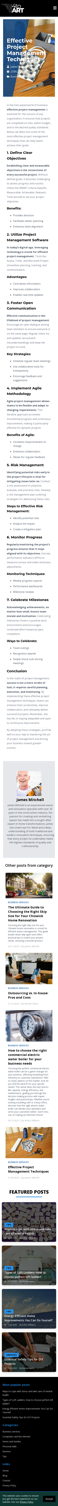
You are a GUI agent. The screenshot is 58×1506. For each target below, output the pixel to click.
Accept (49, 1499)
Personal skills (9, 1446)
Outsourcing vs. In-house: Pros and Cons (28, 995)
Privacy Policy (9, 1485)
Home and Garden (11, 1441)
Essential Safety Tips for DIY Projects (21, 1417)
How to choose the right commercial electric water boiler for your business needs (27, 1057)
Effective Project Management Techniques (28, 1169)
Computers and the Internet (16, 1436)
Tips (4, 1456)
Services (6, 1451)
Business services (19, 76)
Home (5, 1470)
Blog (4, 1475)
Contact (6, 1480)
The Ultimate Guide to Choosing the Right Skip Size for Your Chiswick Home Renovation (27, 913)
